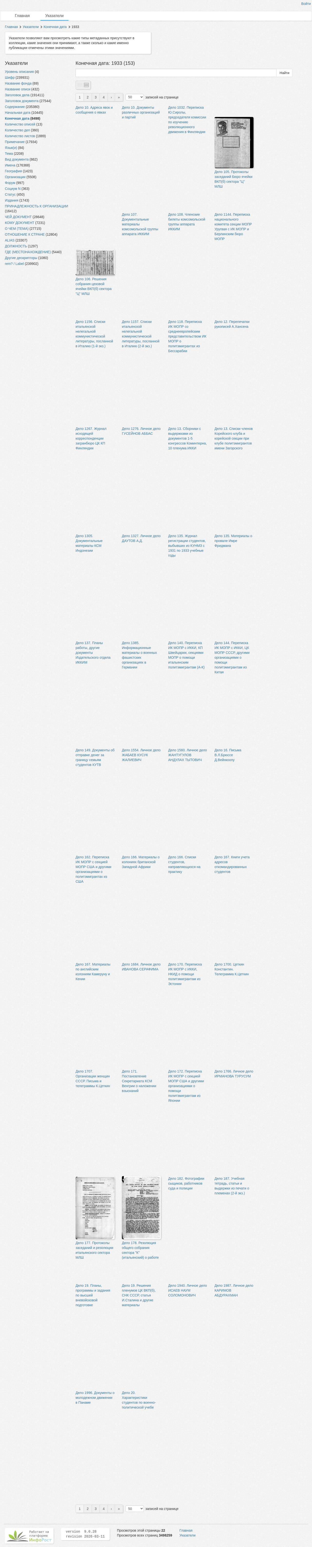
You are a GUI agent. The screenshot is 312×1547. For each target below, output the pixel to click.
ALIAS (10, 240)
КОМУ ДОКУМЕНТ (19, 223)
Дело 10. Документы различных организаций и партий (141, 112)
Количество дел (17, 130)
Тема (9, 153)
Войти (306, 4)
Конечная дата (55, 27)
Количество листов (20, 136)
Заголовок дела (17, 95)
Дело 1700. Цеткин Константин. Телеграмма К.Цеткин (231, 969)
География (13, 171)
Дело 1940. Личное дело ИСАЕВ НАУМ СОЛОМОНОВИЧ (187, 1290)
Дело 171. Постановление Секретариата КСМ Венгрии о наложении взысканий (139, 1081)
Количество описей (20, 124)
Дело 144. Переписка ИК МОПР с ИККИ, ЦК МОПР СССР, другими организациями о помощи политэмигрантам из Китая (232, 657)
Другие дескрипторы (21, 258)
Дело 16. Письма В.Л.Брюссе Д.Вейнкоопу (227, 755)
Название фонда (18, 83)
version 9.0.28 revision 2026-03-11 (85, 1534)
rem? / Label (14, 264)
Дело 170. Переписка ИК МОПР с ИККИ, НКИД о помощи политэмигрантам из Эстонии (185, 974)
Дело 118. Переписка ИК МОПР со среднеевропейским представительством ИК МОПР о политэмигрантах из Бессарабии (187, 336)
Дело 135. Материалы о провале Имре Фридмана (233, 541)
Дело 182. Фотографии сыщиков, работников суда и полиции (186, 1183)
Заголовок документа (22, 101)
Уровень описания (19, 72)
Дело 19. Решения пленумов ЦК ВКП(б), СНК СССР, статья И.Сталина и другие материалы (139, 1295)
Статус (10, 194)
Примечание (15, 142)
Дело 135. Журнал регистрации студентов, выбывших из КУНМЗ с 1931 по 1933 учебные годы (187, 545)
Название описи (17, 89)
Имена (10, 165)
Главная (22, 16)
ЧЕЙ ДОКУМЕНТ (18, 217)
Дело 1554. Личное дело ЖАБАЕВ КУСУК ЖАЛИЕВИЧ (141, 755)
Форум (10, 183)
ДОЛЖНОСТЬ (16, 246)
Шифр (10, 77)
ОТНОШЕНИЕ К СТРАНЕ (25, 234)
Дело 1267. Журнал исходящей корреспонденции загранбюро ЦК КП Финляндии (91, 438)
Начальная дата (17, 113)
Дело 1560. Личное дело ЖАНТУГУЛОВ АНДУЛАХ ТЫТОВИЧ (187, 755)
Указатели (54, 16)
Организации (15, 177)
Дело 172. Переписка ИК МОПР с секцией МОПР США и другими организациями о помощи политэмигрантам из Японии (186, 1085)
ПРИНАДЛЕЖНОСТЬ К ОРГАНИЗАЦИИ (36, 206)
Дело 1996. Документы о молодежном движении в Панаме (95, 1397)
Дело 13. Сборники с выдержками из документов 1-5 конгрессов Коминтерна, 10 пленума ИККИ (187, 438)
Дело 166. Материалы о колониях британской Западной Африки (141, 862)
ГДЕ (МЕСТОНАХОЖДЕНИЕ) (28, 252)
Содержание (15, 107)
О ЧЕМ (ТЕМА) (17, 229)
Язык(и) (11, 148)
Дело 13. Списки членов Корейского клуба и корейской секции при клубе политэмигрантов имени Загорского (233, 438)
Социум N (12, 189)
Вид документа (17, 159)
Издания (11, 200)
